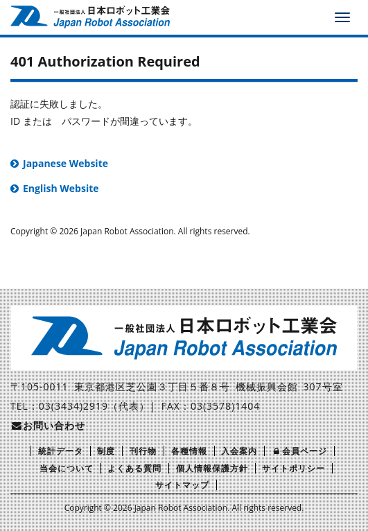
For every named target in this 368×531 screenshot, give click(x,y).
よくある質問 (134, 468)
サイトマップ (182, 485)
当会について (67, 468)
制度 (106, 451)
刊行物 (143, 451)
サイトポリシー (293, 468)
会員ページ (299, 451)
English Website (61, 188)
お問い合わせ (47, 425)
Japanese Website (65, 163)
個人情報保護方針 (212, 468)
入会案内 (239, 451)
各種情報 (189, 451)
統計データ (60, 451)
